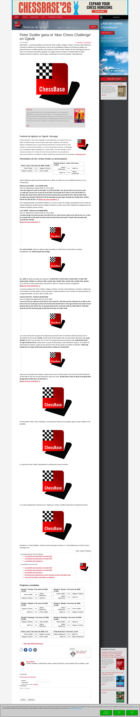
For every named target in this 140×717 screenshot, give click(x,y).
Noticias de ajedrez (36, 27)
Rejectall (119, 712)
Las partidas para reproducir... (34, 561)
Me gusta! (79, 42)
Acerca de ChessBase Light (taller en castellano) (40, 577)
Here (134, 706)
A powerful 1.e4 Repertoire (112, 84)
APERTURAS (34, 17)
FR (78, 27)
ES (76, 27)
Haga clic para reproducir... (48, 199)
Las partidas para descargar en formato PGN (38, 558)
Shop (17, 17)
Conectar (116, 17)
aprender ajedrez (55, 17)
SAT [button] (43, 17)
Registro (36, 684)
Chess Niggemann (81, 652)
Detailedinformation (106, 712)
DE (72, 27)
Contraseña (24, 682)
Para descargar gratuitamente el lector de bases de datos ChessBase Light (48, 575)
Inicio (25, 17)
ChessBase (30, 662)
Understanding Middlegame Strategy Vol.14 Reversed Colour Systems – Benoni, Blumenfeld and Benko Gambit (113, 654)
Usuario (23, 680)
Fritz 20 (29, 110)
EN (74, 27)
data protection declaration (75, 708)
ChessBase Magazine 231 (111, 690)
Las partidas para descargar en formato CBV (38, 556)
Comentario (23, 686)
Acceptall (132, 712)
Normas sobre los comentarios (28, 677)
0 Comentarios (87, 42)
